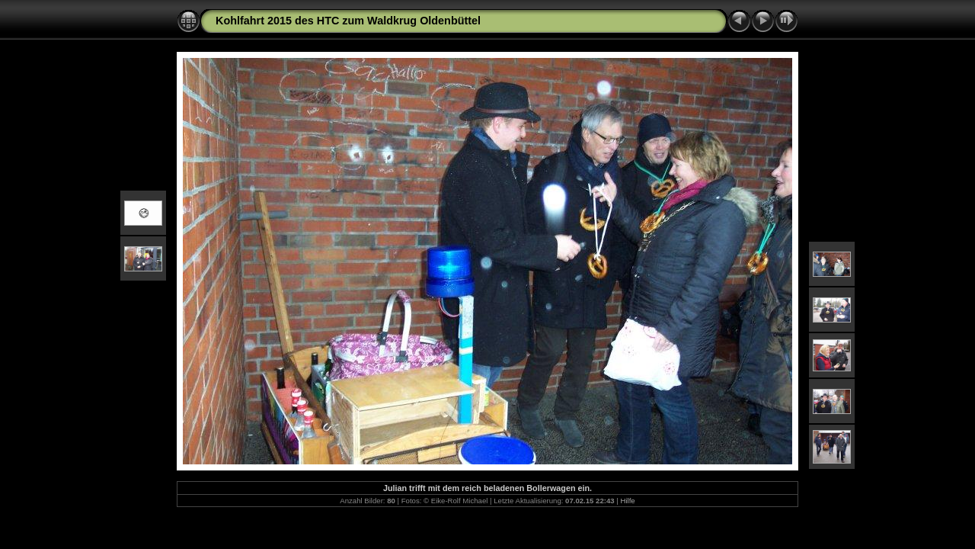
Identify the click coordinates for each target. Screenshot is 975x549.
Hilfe (627, 500)
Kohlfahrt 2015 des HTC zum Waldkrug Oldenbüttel (348, 20)
